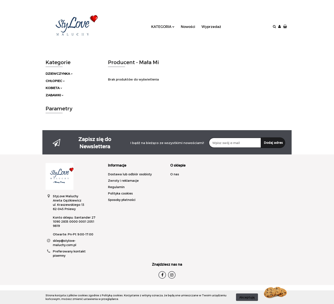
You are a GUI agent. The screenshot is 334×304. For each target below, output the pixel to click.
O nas (174, 174)
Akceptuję (247, 297)
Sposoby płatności (121, 200)
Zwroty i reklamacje (123, 180)
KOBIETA (54, 88)
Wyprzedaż (211, 26)
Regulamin (116, 187)
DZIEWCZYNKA (59, 73)
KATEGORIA (162, 26)
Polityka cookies (120, 193)
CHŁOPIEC (55, 81)
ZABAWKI (54, 95)
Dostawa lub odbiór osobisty (130, 174)
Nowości (188, 26)
